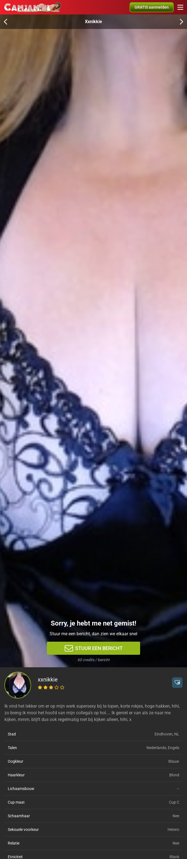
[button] (177, 682)
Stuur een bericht (93, 648)
